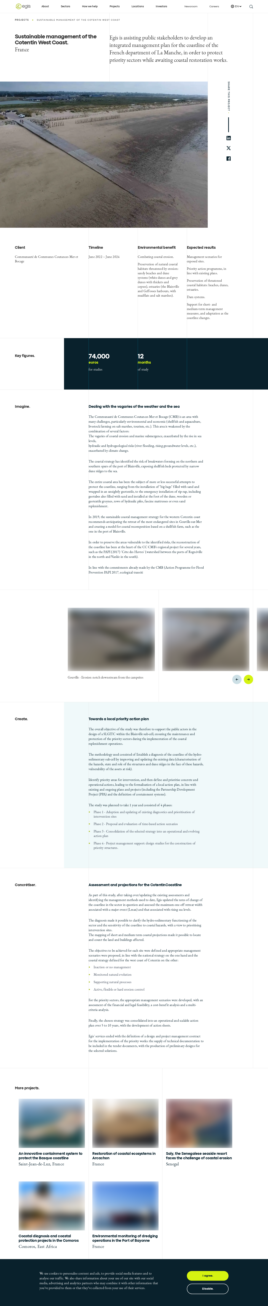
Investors (161, 6)
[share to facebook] (228, 158)
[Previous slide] (237, 679)
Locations (138, 6)
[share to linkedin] (228, 138)
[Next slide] (248, 679)
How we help (90, 6)
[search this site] (251, 6)
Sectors (65, 6)
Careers (214, 6)
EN (236, 6)
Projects (115, 6)
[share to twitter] (228, 148)
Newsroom (190, 6)
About (45, 6)
